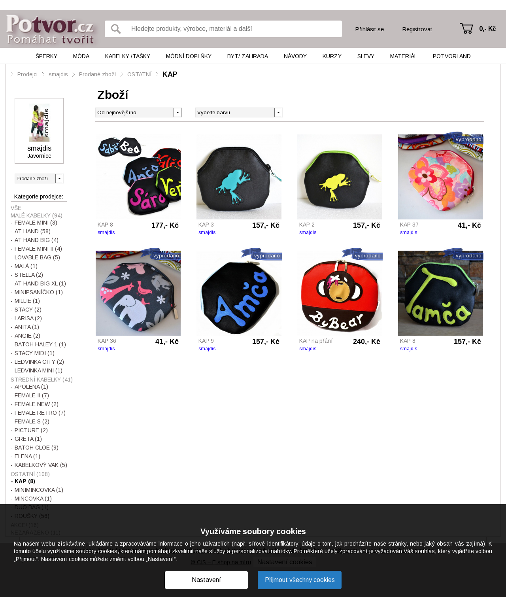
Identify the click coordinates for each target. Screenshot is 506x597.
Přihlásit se (369, 29)
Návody (295, 56)
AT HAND (33, 231)
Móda (81, 56)
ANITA (27, 327)
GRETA (28, 439)
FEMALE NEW (37, 404)
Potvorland (452, 56)
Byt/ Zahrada (247, 56)
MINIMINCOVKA (39, 490)
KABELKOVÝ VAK (41, 465)
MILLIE (27, 301)
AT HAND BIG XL (40, 283)
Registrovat (417, 29)
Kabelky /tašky (127, 56)
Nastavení (206, 579)
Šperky (46, 56)
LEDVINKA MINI (38, 370)
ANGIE (27, 336)
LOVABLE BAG (37, 257)
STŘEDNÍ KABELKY (42, 379)
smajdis (58, 74)
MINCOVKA (33, 498)
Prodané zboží (97, 74)
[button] (278, 112)
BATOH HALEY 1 (40, 344)
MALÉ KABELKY (36, 215)
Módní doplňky (188, 56)
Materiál (403, 56)
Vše (16, 208)
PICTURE (31, 430)
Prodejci (27, 74)
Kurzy (332, 56)
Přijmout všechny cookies (300, 579)
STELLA (29, 275)
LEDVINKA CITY (39, 362)
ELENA (27, 456)
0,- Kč (487, 28)
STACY (28, 309)
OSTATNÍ (139, 74)
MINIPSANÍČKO (39, 292)
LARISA (28, 318)
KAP (169, 74)
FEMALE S (32, 421)
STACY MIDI (35, 353)
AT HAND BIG (37, 240)
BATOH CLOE (37, 447)
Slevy (365, 56)
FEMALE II (32, 395)
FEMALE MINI (36, 222)
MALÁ (26, 266)
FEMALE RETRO (40, 413)
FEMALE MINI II (38, 249)
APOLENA (31, 387)
